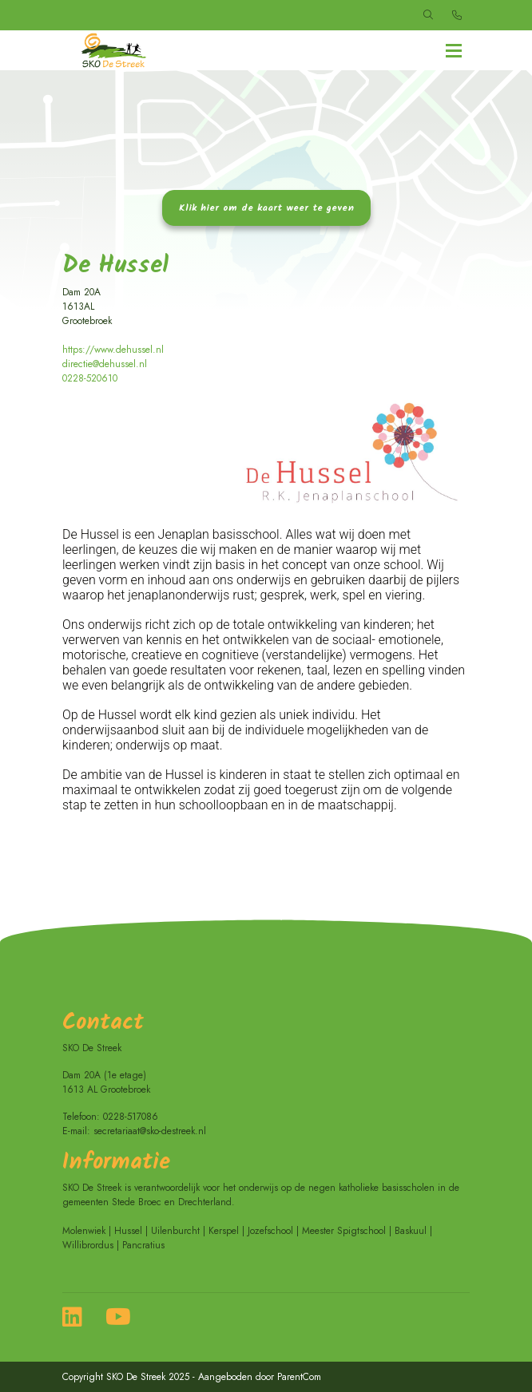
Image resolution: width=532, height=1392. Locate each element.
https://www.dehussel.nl (113, 349)
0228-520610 (89, 378)
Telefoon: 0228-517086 (110, 1116)
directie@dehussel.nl (104, 364)
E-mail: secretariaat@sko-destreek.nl (134, 1131)
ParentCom (299, 1377)
